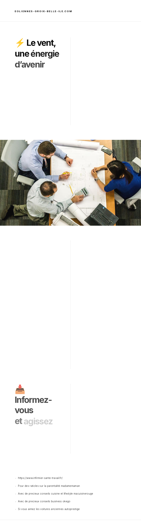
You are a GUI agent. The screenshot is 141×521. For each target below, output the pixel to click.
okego (66, 501)
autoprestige (72, 509)
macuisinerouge (83, 493)
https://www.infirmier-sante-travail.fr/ (40, 478)
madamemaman (70, 485)
